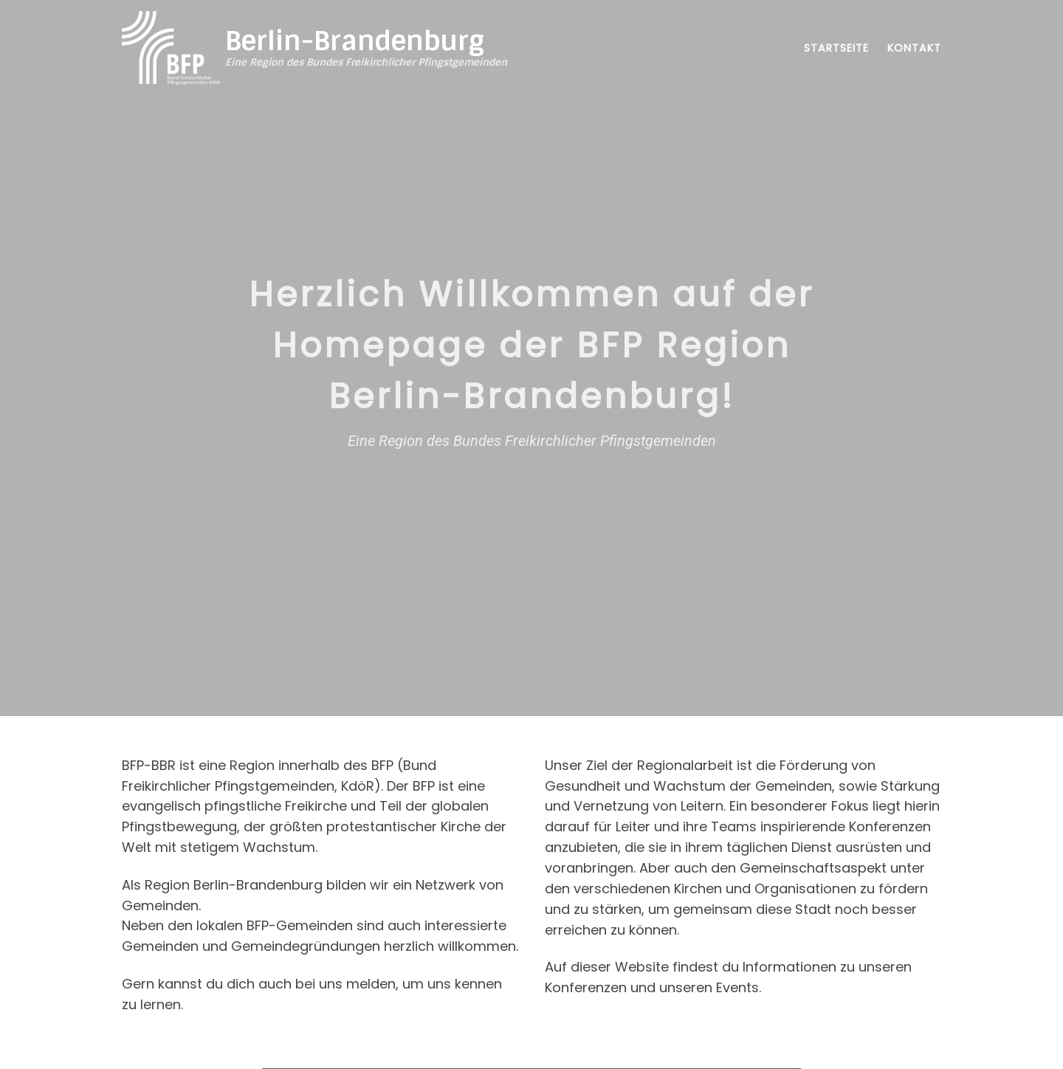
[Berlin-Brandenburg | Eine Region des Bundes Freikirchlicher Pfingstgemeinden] (171, 47)
